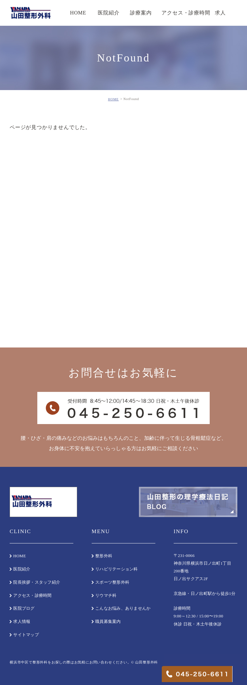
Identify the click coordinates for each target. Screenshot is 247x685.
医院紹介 (21, 569)
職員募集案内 (108, 621)
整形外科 (103, 555)
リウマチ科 (105, 595)
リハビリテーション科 (116, 569)
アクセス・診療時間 (32, 595)
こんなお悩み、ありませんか (123, 608)
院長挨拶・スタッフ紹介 (36, 582)
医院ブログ (23, 608)
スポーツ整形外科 (112, 582)
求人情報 (21, 621)
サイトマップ (26, 634)
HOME (113, 99)
